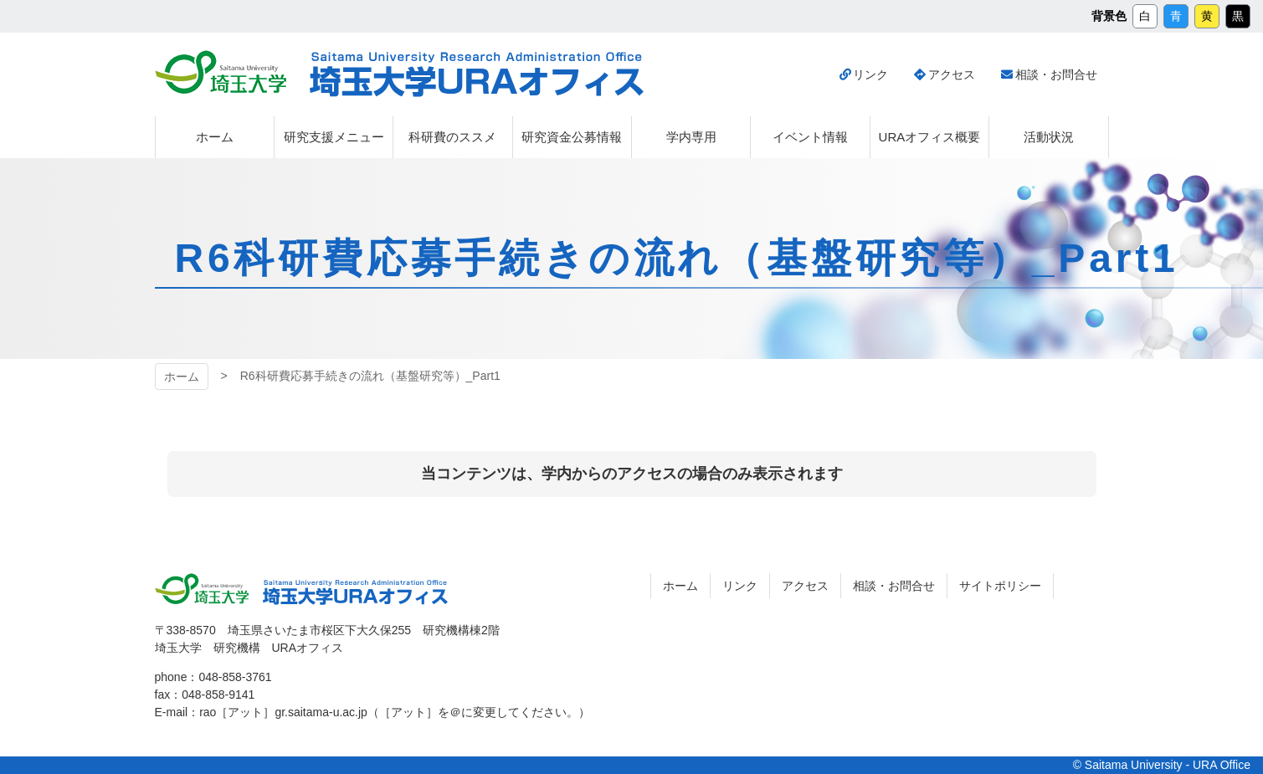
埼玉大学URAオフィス (477, 74)
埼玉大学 (220, 72)
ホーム (181, 376)
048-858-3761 (234, 677)
